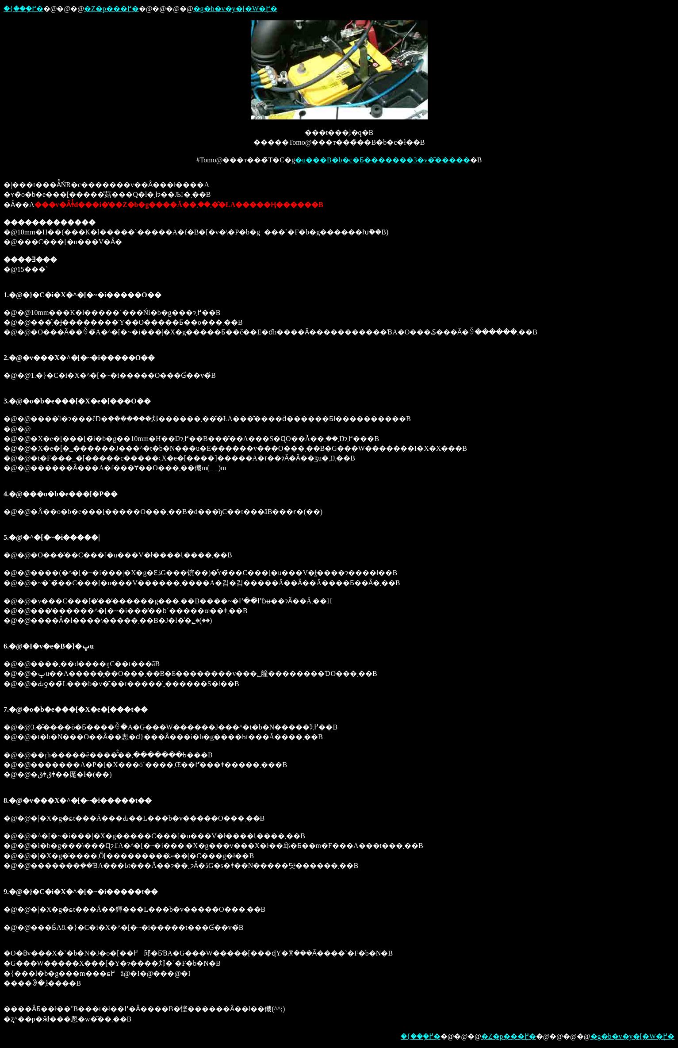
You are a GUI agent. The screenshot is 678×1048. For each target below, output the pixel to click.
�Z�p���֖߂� (111, 8)
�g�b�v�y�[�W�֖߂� (235, 8)
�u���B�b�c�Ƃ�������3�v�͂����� (382, 160)
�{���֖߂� (23, 8)
